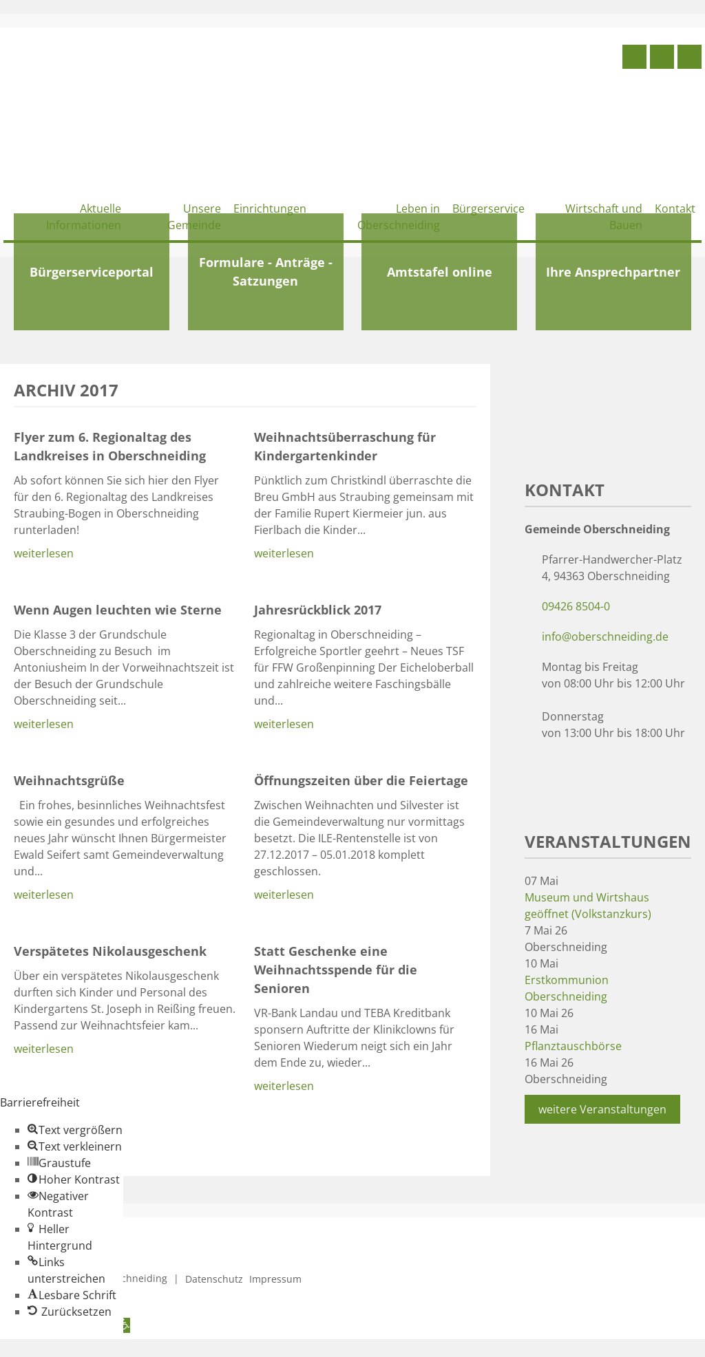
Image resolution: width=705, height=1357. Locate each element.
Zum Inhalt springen (52, 1347)
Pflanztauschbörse (573, 1046)
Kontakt (675, 208)
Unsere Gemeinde (194, 217)
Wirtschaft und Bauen (603, 217)
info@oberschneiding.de (605, 636)
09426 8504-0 (576, 606)
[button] (75, 1129)
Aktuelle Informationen (83, 217)
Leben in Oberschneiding (398, 217)
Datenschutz (214, 1278)
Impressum (275, 1278)
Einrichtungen (269, 208)
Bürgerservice (488, 208)
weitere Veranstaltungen (602, 1109)
